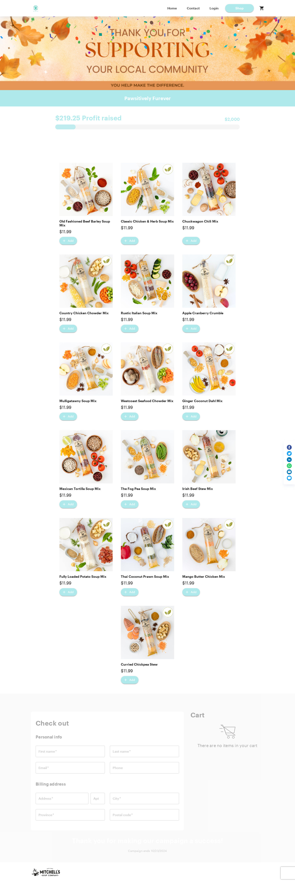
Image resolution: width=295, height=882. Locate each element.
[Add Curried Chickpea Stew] (129, 680)
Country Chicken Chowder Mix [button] (84, 313)
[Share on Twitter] (289, 453)
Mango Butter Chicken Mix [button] (203, 576)
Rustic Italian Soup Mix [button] (139, 313)
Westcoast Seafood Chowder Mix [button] (147, 401)
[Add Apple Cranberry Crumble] (191, 328)
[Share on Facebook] (289, 447)
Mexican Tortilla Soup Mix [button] (80, 489)
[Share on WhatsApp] (289, 466)
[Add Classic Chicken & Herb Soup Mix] (129, 241)
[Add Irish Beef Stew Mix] (191, 504)
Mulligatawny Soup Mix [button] (77, 401)
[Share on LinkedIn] (289, 460)
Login (214, 8)
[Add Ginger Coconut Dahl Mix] (191, 416)
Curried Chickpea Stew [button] (139, 664)
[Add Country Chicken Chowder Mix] (68, 328)
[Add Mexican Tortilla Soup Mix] (68, 504)
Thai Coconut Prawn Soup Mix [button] (145, 576)
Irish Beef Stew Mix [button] (197, 489)
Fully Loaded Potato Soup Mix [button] (82, 576)
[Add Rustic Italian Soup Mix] (129, 328)
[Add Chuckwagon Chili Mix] (191, 241)
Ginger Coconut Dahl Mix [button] (202, 401)
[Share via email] (289, 472)
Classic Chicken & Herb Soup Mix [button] (147, 221)
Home (172, 8)
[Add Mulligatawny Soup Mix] (68, 416)
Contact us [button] (181, 872)
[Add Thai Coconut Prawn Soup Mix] (129, 592)
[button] (239, 8)
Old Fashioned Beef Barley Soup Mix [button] (84, 223)
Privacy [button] (202, 872)
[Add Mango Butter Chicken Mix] (191, 592)
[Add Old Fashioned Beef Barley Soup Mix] (68, 241)
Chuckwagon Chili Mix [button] (200, 221)
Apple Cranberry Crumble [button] (202, 313)
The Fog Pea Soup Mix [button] (138, 489)
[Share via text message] (289, 478)
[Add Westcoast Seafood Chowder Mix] (129, 416)
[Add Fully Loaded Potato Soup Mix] (68, 592)
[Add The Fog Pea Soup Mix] (129, 504)
